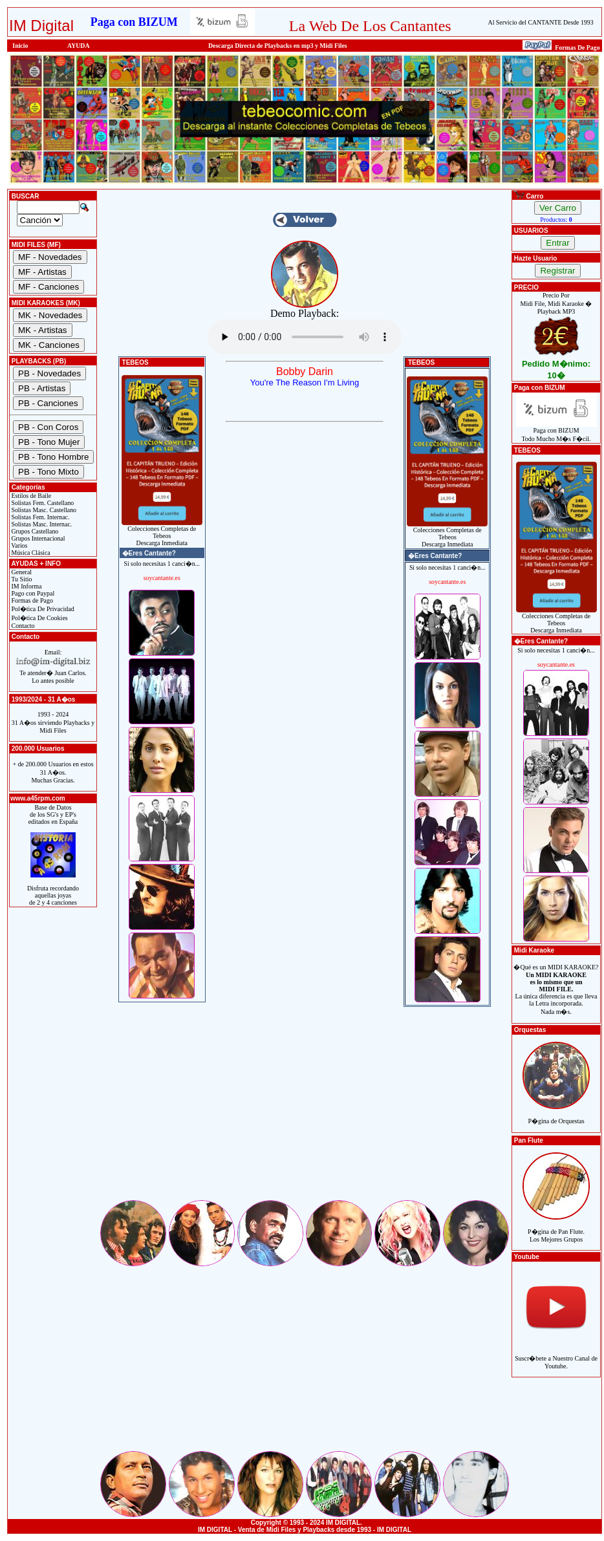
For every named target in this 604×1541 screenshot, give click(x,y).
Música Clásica (30, 552)
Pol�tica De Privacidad (42, 608)
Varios (18, 545)
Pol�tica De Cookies (39, 617)
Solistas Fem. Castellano (42, 502)
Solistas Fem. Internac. (39, 517)
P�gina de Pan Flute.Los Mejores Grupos (556, 1228)
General (21, 572)
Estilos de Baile (30, 495)
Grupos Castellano (34, 531)
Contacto (22, 625)
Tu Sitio (21, 579)
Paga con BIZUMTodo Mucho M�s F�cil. (556, 431)
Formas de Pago (31, 600)
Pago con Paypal (32, 593)
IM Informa (25, 586)
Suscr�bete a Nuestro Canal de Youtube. (556, 1355)
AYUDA (78, 45)
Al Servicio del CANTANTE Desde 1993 (541, 22)
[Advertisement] (304, 1107)
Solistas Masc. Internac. (41, 524)
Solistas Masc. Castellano (43, 509)
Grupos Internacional (37, 538)
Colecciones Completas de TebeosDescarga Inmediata (162, 532)
